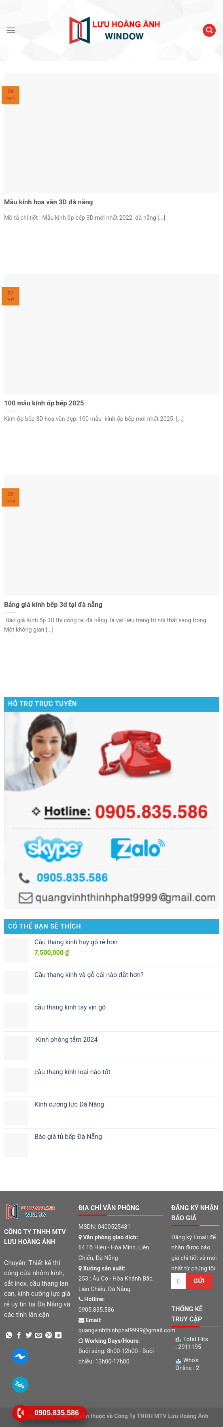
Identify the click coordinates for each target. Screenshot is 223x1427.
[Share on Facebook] (19, 1335)
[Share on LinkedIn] (58, 1335)
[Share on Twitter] (28, 1335)
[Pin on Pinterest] (48, 1335)
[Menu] (11, 30)
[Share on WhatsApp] (9, 1335)
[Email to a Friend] (38, 1335)
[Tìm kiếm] (209, 30)
